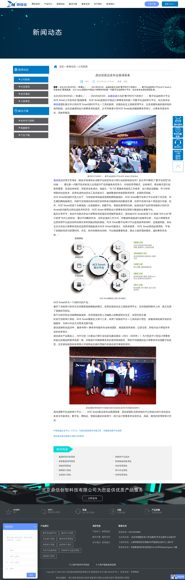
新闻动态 (61, 4)
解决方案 (73, 4)
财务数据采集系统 (123, 461)
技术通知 (25, 94)
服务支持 (86, 4)
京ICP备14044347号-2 (109, 572)
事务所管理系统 (66, 539)
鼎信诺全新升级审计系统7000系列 (68, 436)
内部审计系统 (49, 545)
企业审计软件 (108, 578)
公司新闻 (25, 79)
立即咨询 (92, 498)
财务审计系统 (96, 578)
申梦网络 (135, 572)
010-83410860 (134, 532)
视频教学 (25, 128)
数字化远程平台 (50, 533)
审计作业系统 (121, 470)
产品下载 (152, 4)
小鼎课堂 (25, 101)
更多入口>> (170, 4)
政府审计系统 (65, 545)
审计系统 (73, 578)
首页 (61, 66)
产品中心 (48, 4)
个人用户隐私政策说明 (106, 565)
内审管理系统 (121, 475)
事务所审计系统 (122, 578)
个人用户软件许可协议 (79, 565)
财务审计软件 (83, 578)
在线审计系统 (65, 475)
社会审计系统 (49, 539)
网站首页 (36, 4)
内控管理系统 (121, 466)
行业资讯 (25, 86)
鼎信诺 (113, 96)
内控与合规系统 (50, 550)
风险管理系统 (65, 466)
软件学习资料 (27, 120)
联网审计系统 (65, 470)
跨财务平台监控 (122, 457)
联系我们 (110, 4)
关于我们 (98, 4)
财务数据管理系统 (67, 461)
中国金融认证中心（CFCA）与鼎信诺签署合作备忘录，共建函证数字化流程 (87, 431)
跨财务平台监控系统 (70, 550)
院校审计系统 (49, 556)
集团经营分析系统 (67, 457)
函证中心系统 (67, 533)
